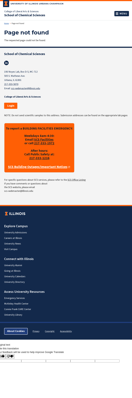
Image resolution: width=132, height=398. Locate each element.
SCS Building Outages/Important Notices (37, 167)
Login (10, 106)
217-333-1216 (39, 158)
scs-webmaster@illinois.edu (25, 88)
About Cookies (16, 331)
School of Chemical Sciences (24, 15)
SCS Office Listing (77, 180)
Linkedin (6, 63)
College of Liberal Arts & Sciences (21, 11)
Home (6, 23)
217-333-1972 (44, 143)
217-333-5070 (11, 84)
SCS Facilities (44, 139)
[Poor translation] (10, 356)
